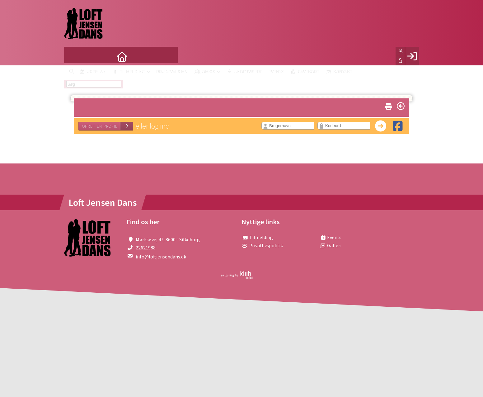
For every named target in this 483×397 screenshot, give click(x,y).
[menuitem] (73, 56)
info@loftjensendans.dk (161, 256)
